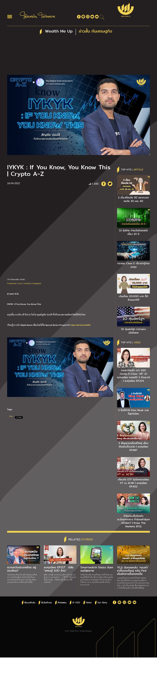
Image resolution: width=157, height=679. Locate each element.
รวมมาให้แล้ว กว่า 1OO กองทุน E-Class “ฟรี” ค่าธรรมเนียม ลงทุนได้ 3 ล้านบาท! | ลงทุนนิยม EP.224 (133, 376)
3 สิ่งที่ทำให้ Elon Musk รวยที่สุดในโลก (133, 411)
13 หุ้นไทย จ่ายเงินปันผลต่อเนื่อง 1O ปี (133, 232)
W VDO (76, 602)
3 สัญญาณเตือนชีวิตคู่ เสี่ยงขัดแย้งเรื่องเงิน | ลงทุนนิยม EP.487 (133, 446)
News (89, 602)
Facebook (11, 283)
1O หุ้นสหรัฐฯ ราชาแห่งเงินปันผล (133, 330)
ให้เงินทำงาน (46, 602)
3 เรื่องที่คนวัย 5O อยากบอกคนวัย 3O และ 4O (133, 199)
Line (20, 283)
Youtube (27, 283)
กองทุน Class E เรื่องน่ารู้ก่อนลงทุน (133, 265)
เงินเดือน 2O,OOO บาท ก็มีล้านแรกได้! (133, 297)
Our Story (102, 602)
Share (11, 416)
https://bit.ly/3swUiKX (80, 324)
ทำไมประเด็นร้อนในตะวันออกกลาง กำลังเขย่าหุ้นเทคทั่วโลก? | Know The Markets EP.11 (133, 521)
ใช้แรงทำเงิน (29, 602)
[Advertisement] (78, 56)
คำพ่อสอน (62, 602)
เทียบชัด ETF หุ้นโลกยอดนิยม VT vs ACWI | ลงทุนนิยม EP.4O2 (133, 483)
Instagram (36, 283)
